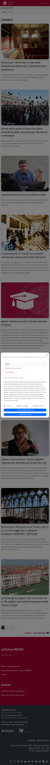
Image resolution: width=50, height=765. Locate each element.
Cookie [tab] (7, 364)
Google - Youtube (22, 406)
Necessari (9, 406)
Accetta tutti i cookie (25, 414)
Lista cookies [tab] (9, 372)
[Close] (46, 354)
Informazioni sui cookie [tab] (13, 368)
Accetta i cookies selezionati (25, 410)
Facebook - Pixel (37, 406)
